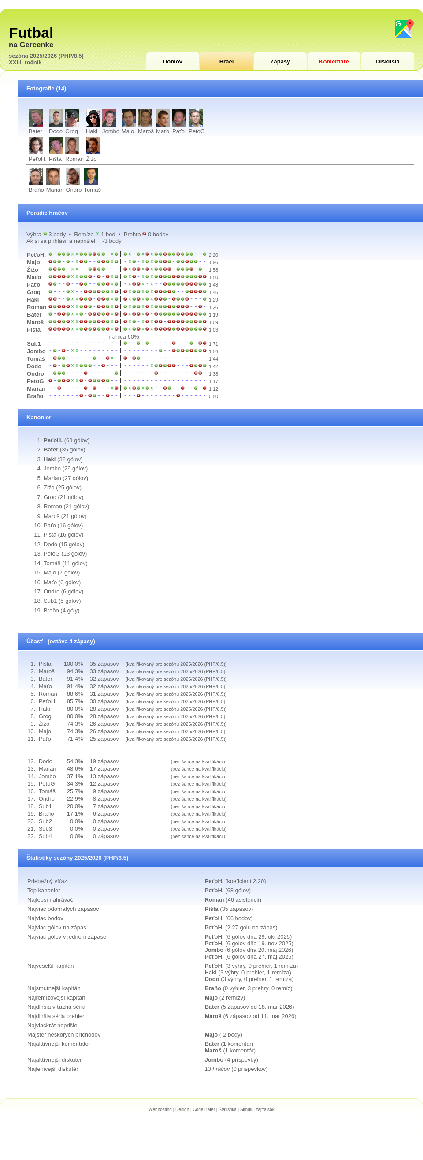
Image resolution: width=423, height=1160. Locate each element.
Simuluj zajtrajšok (257, 1109)
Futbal (31, 32)
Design (182, 1109)
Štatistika (228, 1109)
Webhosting (160, 1109)
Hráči (226, 61)
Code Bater (204, 1109)
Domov (172, 61)
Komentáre (334, 61)
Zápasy (280, 61)
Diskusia (387, 61)
